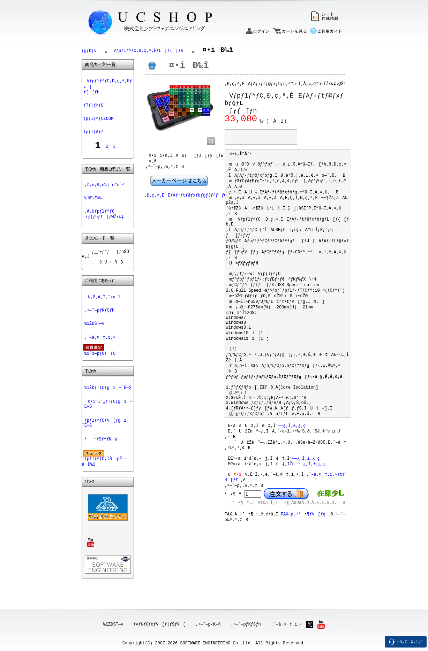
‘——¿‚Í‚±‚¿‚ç (291, 462)
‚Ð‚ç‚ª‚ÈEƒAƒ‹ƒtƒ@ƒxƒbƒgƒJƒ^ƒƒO (185, 202)
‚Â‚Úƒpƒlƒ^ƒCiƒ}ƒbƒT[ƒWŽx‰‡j (106, 218)
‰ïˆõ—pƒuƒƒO (99, 367)
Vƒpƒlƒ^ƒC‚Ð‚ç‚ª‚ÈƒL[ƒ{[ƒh (146, 51)
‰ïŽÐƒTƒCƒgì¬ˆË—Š (108, 403)
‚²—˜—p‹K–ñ (209, 624)
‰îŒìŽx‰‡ (94, 201)
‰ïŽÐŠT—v (94, 336)
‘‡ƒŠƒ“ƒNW (101, 457)
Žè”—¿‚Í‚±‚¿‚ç (308, 503)
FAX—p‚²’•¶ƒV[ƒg (303, 557)
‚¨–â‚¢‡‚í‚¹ (99, 351)
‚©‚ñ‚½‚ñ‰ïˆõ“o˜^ (104, 187)
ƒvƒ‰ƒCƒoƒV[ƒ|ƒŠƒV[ (160, 624)
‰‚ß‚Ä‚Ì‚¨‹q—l (102, 308)
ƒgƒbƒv (89, 51)
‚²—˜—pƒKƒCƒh (99, 322)
